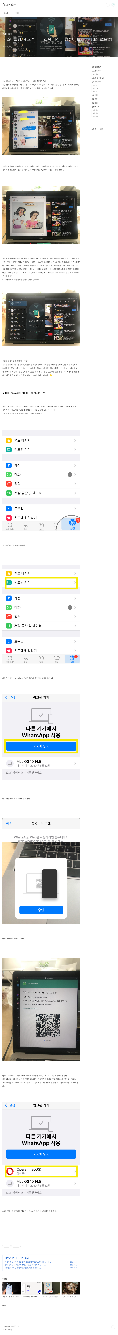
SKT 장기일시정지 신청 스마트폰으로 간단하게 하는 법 (24, 1265)
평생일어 (95, 113)
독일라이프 (96, 74)
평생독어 (95, 116)
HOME (5, 13)
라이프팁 (95, 95)
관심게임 (95, 103)
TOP (113, 1327)
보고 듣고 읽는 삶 (98, 78)
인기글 (101, 129)
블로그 (95, 85)
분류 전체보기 (96, 67)
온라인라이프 (10, 1258)
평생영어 (95, 110)
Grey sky (9, 4)
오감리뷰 (95, 99)
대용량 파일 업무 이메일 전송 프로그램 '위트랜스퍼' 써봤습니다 (27, 1262)
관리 (17, 13)
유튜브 (95, 91)
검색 (108, 4)
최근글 (94, 129)
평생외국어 (95, 107)
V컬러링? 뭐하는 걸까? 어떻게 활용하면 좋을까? (21, 1268)
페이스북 (95, 88)
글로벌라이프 (96, 71)
